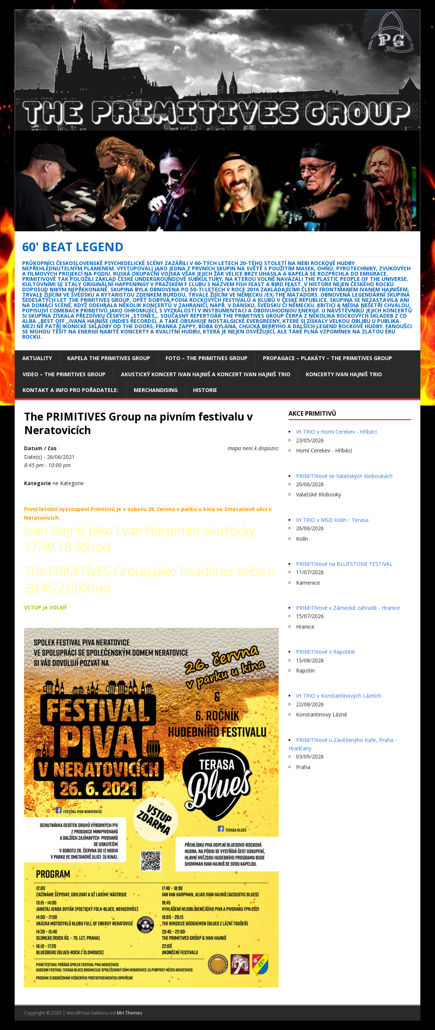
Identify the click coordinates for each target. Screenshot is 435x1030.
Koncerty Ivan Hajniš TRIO (344, 374)
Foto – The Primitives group (207, 358)
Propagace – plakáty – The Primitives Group (327, 358)
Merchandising (156, 390)
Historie (205, 390)
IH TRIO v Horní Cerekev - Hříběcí (336, 431)
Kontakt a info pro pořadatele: (70, 390)
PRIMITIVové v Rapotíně (325, 651)
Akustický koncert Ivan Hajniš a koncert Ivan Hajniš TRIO (205, 374)
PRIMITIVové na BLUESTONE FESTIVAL (344, 563)
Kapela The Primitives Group (108, 358)
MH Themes (129, 1013)
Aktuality (37, 358)
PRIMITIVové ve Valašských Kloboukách (344, 476)
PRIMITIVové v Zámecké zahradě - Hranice (348, 607)
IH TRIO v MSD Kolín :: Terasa (332, 519)
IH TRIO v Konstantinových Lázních (338, 695)
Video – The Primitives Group (64, 374)
